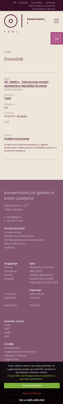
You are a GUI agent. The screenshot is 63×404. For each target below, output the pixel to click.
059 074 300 (15, 220)
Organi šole (11, 359)
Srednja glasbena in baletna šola (24, 239)
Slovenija (18, 89)
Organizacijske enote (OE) (20, 351)
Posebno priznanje (16, 138)
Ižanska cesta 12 (14, 205)
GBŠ (6, 328)
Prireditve (10, 271)
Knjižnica (9, 247)
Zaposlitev (10, 305)
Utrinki (8, 274)
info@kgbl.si (14, 217)
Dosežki (9, 278)
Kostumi (35, 297)
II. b (6, 107)
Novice (8, 267)
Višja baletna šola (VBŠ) (44, 282)
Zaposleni (10, 297)
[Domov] (10, 23)
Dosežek (14, 59)
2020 (6, 78)
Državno (8, 89)
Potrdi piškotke (32, 385)
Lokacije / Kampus (15, 355)
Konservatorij (12, 232)
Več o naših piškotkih (32, 399)
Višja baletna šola (14, 243)
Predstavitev (12, 347)
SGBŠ (6, 121)
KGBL (7, 325)
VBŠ (6, 336)
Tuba (7, 98)
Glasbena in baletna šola (19, 236)
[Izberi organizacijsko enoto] (36, 22)
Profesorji (10, 293)
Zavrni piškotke (32, 393)
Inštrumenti (37, 293)
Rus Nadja (22, 116)
